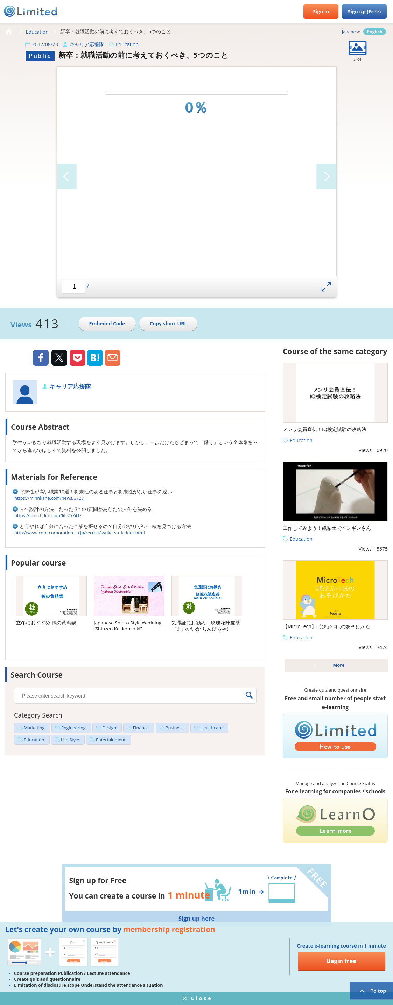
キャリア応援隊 (87, 44)
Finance (141, 728)
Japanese (351, 32)
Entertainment (111, 740)
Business (175, 728)
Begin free (341, 961)
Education (37, 31)
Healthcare (211, 728)
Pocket (77, 358)
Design (109, 728)
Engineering (73, 728)
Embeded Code (107, 323)
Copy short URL (168, 323)
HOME (8, 31)
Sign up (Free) (364, 11)
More (339, 665)
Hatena (95, 358)
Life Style (70, 740)
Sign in (321, 11)
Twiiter (59, 358)
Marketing (34, 728)
